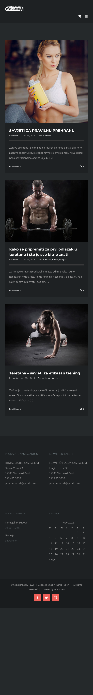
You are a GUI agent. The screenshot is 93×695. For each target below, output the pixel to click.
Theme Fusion (62, 584)
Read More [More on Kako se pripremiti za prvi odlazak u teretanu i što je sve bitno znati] (14, 290)
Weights (63, 259)
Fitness (48, 135)
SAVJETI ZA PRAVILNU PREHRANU (42, 130)
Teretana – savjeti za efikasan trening (44, 373)
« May (52, 559)
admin (15, 135)
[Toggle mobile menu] (86, 16)
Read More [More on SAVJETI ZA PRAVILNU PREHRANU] (14, 166)
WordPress (59, 589)
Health (55, 259)
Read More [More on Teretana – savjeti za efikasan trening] (14, 409)
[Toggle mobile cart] (79, 16)
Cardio (41, 135)
